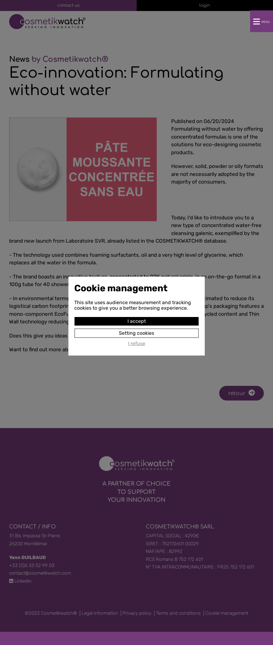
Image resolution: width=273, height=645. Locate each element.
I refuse (136, 337)
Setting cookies (136, 327)
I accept (136, 315)
